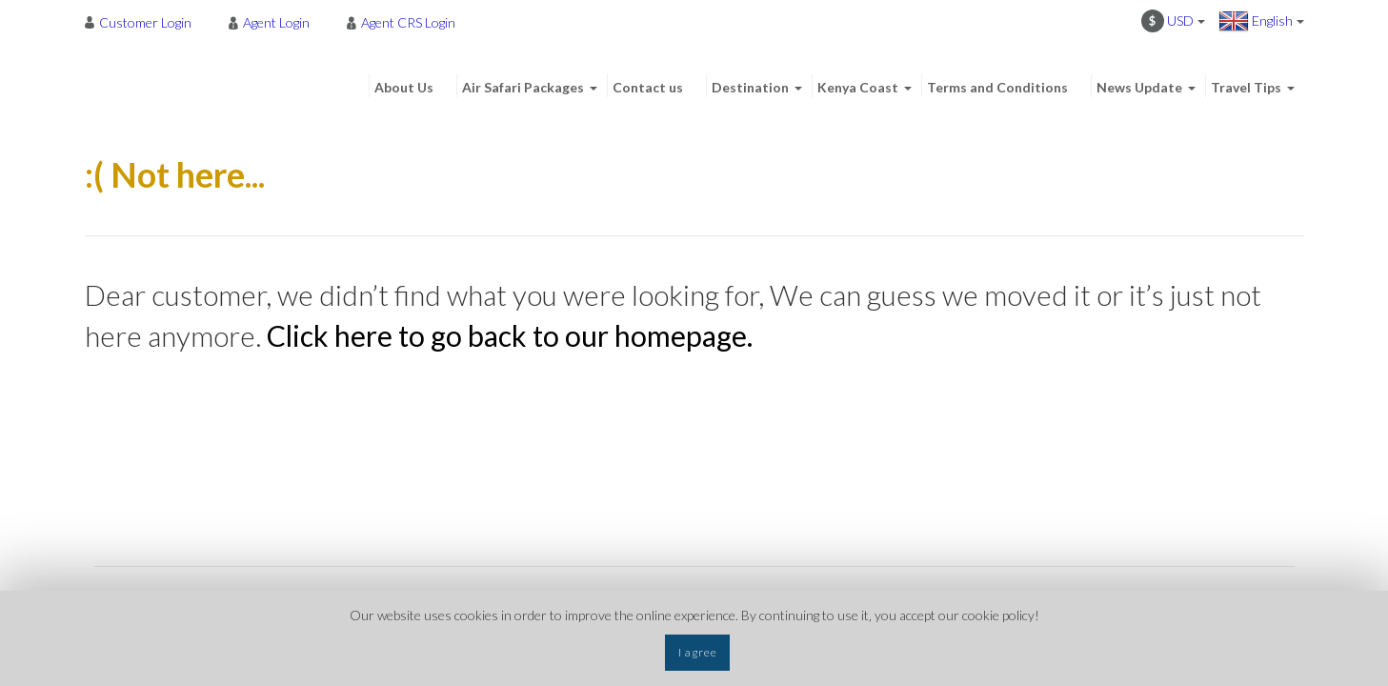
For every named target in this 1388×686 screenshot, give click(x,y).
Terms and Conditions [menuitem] (997, 87)
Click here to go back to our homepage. (510, 335)
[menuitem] (143, 21)
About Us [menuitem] (403, 87)
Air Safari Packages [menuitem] (523, 87)
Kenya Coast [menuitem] (857, 87)
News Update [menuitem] (1139, 87)
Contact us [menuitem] (648, 87)
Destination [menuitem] (750, 87)
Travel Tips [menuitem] (1246, 87)
